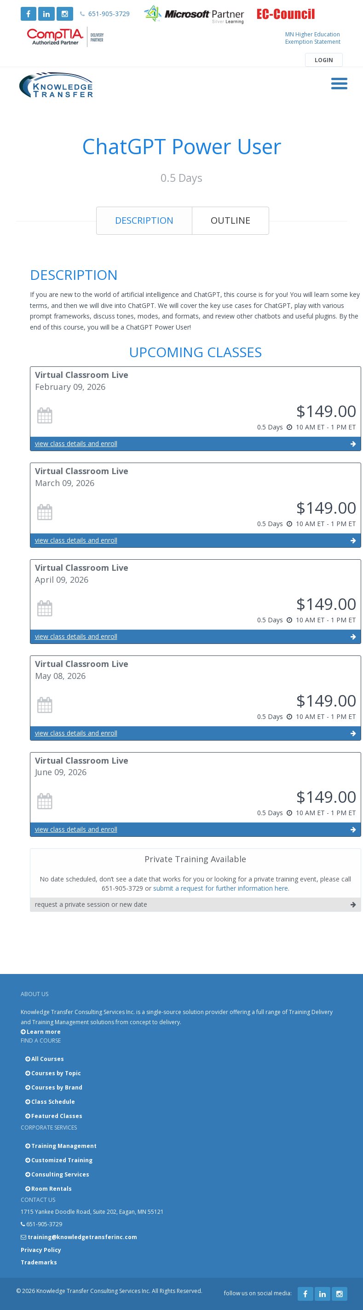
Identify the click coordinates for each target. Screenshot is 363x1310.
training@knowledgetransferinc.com (82, 1237)
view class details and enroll (195, 443)
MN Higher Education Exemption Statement (312, 38)
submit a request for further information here (220, 888)
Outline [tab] (230, 220)
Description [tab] (144, 220)
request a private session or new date (195, 904)
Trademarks (39, 1262)
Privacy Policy (41, 1250)
